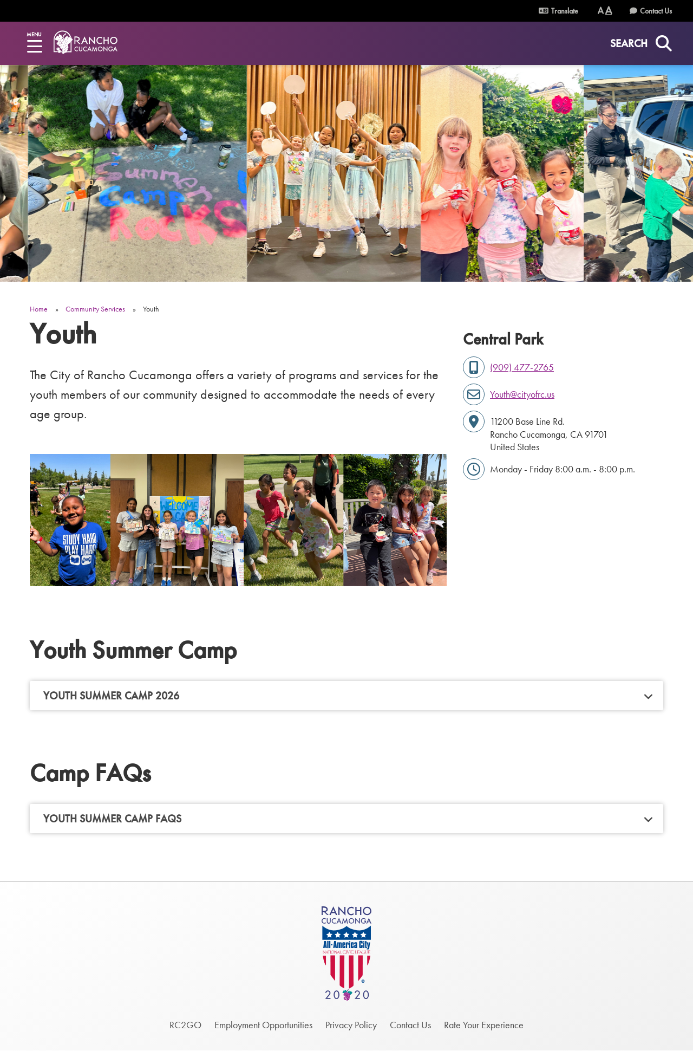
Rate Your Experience (484, 1024)
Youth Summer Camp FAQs (112, 819)
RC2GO (185, 1024)
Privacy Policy (351, 1024)
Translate (558, 11)
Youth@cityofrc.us (522, 394)
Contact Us (656, 11)
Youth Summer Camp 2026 (111, 696)
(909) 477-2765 (522, 367)
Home (39, 309)
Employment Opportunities (263, 1024)
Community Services (95, 309)
